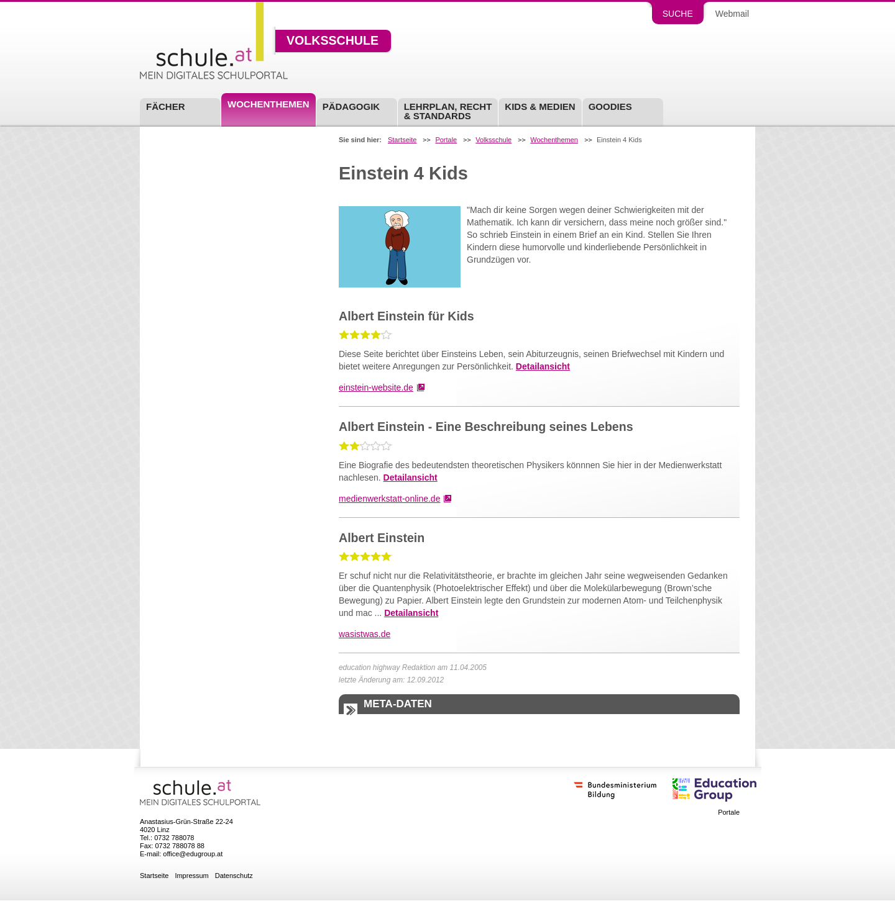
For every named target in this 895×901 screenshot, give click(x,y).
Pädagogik (351, 106)
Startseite (402, 140)
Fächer (165, 106)
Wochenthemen (268, 104)
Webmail (732, 13)
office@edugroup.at (193, 854)
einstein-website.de (376, 387)
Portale (446, 140)
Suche (678, 14)
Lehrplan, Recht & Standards (448, 111)
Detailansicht (543, 366)
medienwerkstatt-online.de (389, 499)
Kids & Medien (540, 106)
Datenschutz (234, 875)
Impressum (191, 875)
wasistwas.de (364, 634)
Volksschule (333, 41)
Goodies (610, 106)
